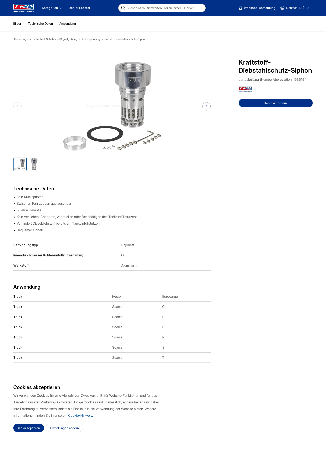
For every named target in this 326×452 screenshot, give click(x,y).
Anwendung (67, 23)
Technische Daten (40, 23)
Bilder (17, 23)
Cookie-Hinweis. (80, 415)
